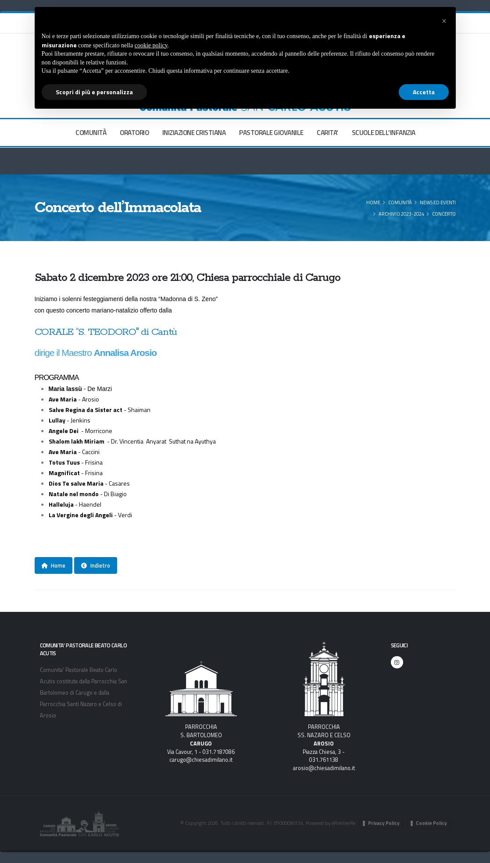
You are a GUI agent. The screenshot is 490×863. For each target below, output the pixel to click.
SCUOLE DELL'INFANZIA (383, 133)
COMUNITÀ (90, 133)
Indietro (95, 565)
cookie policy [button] (151, 45)
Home (373, 202)
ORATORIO (134, 133)
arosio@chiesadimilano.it (324, 768)
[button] (444, 21)
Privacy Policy (384, 823)
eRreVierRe (343, 823)
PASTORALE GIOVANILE (271, 133)
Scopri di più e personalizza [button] (94, 91)
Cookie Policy (431, 823)
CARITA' (327, 133)
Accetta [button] (424, 91)
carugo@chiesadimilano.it (200, 760)
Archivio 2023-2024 (401, 213)
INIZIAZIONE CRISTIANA (194, 133)
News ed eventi (438, 202)
